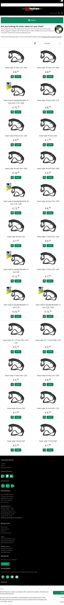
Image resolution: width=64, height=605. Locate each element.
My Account (55, 13)
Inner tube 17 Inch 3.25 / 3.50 (48, 237)
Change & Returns (6, 467)
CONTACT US (5, 587)
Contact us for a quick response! (51, 37)
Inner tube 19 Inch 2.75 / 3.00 (48, 68)
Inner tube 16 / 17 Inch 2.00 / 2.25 (48, 340)
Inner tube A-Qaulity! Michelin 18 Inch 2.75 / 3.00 (15, 202)
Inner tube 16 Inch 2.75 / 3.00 (48, 375)
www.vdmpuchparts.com (8, 539)
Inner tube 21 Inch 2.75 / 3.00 (16, 68)
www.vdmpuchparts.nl (7, 542)
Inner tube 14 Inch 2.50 (16, 441)
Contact (3, 463)
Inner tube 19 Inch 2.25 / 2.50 (16, 136)
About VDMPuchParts (7, 494)
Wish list (3, 531)
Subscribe (5, 564)
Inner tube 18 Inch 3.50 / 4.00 (48, 168)
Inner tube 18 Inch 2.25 (16, 237)
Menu (32, 20)
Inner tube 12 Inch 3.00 (48, 441)
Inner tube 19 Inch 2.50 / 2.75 (48, 100)
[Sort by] (47, 43)
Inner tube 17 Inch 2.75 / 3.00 (48, 269)
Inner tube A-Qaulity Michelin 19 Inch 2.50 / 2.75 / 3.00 (16, 101)
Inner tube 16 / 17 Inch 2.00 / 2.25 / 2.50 (16, 341)
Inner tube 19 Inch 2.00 (48, 136)
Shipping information (7, 498)
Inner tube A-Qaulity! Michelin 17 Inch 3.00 (15, 270)
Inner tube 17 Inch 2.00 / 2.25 (16, 375)
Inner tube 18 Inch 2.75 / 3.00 (48, 201)
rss (43, 601)
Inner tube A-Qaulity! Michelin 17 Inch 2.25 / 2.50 (48, 306)
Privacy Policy (5, 502)
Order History (5, 529)
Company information (7, 496)
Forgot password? (6, 533)
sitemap (39, 601)
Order (18, 76)
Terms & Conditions (6, 500)
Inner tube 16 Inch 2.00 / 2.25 (48, 408)
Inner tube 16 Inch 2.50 (16, 408)
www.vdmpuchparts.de (7, 541)
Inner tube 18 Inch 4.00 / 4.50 (16, 168)
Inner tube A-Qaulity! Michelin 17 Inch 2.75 (15, 306)
